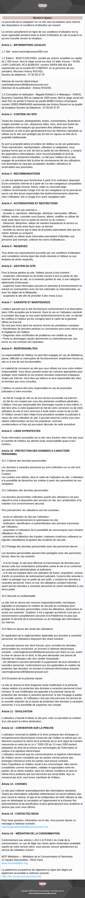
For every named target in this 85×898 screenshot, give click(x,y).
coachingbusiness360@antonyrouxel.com (25, 827)
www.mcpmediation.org (15, 863)
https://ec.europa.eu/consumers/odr (21, 876)
